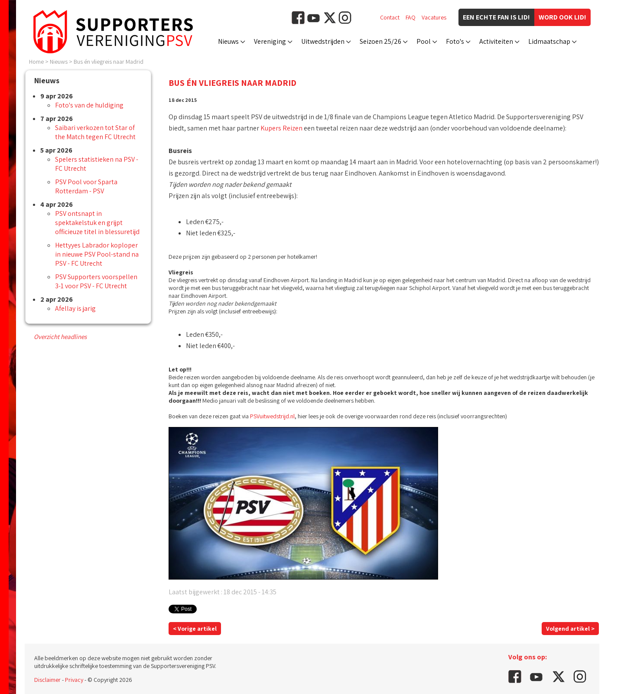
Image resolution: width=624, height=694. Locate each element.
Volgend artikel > (570, 628)
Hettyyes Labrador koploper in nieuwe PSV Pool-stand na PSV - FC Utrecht (97, 254)
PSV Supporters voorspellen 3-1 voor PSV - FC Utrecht (96, 281)
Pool (423, 41)
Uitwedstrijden (322, 41)
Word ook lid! (562, 17)
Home (36, 61)
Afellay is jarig (75, 308)
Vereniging (270, 41)
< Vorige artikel (195, 628)
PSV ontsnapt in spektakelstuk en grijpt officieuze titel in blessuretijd (97, 222)
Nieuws (228, 41)
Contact (390, 17)
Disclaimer (47, 680)
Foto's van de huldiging (89, 105)
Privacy (74, 680)
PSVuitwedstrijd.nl (272, 416)
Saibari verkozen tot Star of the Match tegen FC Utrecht (95, 132)
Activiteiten (496, 41)
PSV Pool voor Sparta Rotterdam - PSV (86, 186)
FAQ (411, 17)
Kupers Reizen (281, 128)
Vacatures (434, 17)
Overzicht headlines (60, 336)
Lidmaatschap (549, 41)
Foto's (455, 41)
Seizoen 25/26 (380, 41)
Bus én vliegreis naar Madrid (108, 61)
